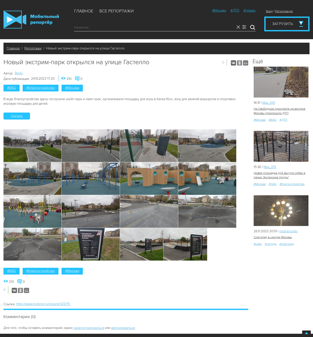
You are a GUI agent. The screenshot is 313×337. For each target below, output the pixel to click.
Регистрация (284, 11)
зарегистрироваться (89, 328)
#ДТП (234, 10)
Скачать (17, 116)
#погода (270, 244)
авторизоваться (123, 328)
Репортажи (33, 48)
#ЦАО (258, 244)
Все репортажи (116, 11)
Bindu (19, 73)
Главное (83, 11)
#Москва (219, 10)
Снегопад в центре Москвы (273, 237)
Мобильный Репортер (31, 20)
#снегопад (286, 244)
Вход (269, 11)
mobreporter (288, 231)
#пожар (249, 10)
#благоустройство (40, 88)
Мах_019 (268, 103)
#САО (272, 184)
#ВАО (11, 88)
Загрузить (282, 23)
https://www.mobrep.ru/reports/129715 (43, 304)
